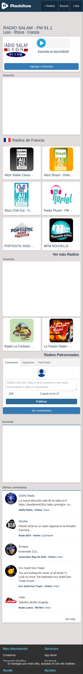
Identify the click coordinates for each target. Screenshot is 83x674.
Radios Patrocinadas (61, 355)
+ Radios (49, 5)
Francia (33, 32)
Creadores (9, 655)
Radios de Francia (28, 140)
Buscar (64, 5)
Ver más (70, 619)
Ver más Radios (66, 254)
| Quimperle (36, 535)
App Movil (50, 655)
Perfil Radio (44, 362)
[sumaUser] (68, 394)
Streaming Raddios (14, 661)
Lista (76, 5)
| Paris (34, 510)
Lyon (7, 32)
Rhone (19, 32)
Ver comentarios (41, 410)
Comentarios (11, 362)
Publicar (41, 401)
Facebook (50, 661)
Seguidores (28, 362)
